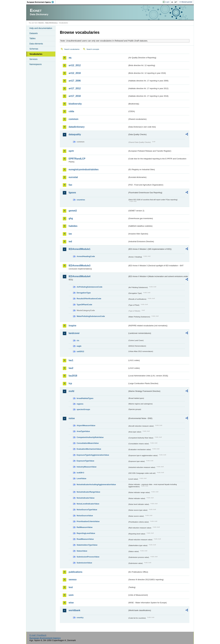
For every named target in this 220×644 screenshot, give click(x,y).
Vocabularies (35, 54)
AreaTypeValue (83, 431)
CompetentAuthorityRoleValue (90, 437)
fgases (72, 192)
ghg (71, 218)
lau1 (71, 360)
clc (78, 340)
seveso (72, 579)
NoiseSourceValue (85, 515)
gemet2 (73, 210)
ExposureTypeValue (85, 461)
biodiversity (75, 104)
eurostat (73, 177)
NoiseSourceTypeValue (87, 509)
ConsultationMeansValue (88, 443)
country (80, 617)
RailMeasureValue (85, 527)
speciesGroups (83, 409)
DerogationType (84, 293)
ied (70, 241)
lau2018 (73, 375)
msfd (71, 391)
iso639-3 (80, 473)
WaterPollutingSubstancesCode (91, 316)
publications (75, 572)
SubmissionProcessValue (88, 557)
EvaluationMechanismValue (89, 449)
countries (81, 200)
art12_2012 (75, 65)
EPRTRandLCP (77, 158)
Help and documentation (40, 28)
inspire (72, 325)
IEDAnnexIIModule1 (79, 249)
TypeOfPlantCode (84, 304)
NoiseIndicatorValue (85, 498)
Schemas (33, 49)
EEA (41, 2)
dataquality (75, 134)
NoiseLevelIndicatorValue (88, 504)
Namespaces (35, 64)
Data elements (36, 43)
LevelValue (81, 478)
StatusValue (82, 551)
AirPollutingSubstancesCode (89, 287)
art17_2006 (75, 80)
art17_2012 (75, 88)
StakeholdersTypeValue (87, 545)
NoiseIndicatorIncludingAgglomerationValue (96, 484)
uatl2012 (80, 351)
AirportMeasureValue (86, 425)
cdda (71, 111)
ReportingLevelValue (86, 533)
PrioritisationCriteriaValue (88, 521)
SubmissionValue (84, 563)
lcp (70, 383)
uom (71, 595)
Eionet (40, 23)
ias (70, 233)
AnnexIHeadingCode (86, 256)
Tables (32, 38)
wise (71, 602)
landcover (74, 333)
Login (167, 2)
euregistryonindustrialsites (83, 169)
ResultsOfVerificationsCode (89, 298)
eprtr (71, 151)
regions (80, 404)
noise (72, 418)
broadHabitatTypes (85, 398)
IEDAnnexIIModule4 (79, 276)
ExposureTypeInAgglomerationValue (93, 455)
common (73, 119)
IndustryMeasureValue (86, 467)
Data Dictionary (51, 23)
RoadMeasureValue (85, 539)
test (71, 587)
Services (33, 59)
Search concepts (93, 49)
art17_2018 (75, 96)
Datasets (33, 33)
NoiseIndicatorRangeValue (88, 492)
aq (70, 57)
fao (70, 185)
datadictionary (77, 127)
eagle (79, 346)
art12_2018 (75, 73)
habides (73, 226)
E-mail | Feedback (37, 635)
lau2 (71, 368)
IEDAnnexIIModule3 (79, 265)
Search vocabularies (71, 49)
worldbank (74, 610)
